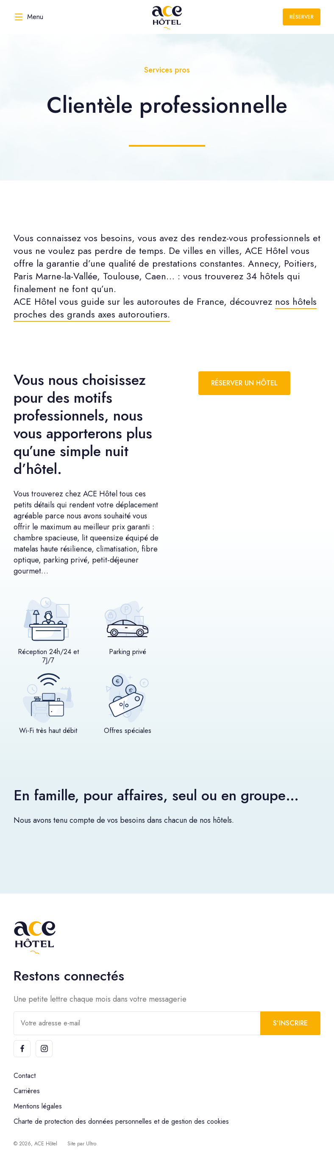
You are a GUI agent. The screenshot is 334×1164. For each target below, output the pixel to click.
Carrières (27, 1091)
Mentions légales (38, 1106)
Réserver (301, 17)
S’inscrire (290, 1023)
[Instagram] (44, 1048)
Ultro (91, 1143)
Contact (25, 1075)
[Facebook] (22, 1048)
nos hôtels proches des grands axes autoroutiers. (165, 308)
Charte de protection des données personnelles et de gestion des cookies (121, 1121)
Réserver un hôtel (244, 383)
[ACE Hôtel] (167, 17)
